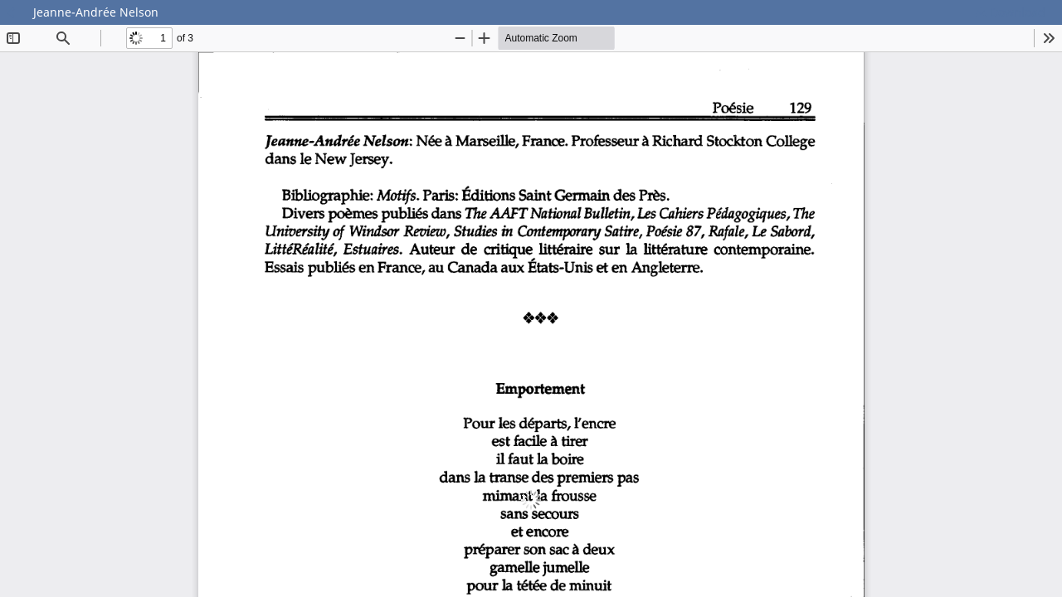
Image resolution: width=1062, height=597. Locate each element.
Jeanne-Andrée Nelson (95, 12)
